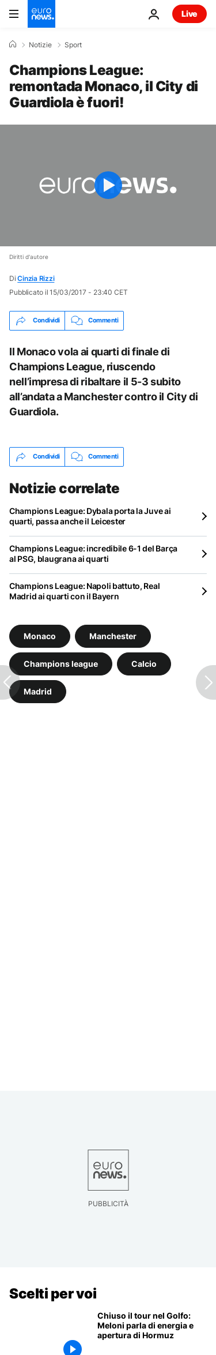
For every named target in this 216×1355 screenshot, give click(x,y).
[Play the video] (108, 185)
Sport (73, 45)
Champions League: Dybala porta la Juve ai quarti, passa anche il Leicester (90, 516)
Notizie (40, 45)
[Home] (12, 44)
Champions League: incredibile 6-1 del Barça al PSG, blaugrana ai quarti (93, 553)
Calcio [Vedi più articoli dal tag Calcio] (144, 664)
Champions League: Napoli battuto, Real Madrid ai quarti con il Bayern (84, 591)
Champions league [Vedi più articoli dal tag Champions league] (61, 664)
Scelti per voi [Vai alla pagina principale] (52, 1293)
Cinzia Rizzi (35, 278)
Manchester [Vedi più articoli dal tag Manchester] (113, 636)
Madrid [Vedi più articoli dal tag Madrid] (38, 691)
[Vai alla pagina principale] (41, 14)
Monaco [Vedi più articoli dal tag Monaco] (40, 636)
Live (189, 13)
